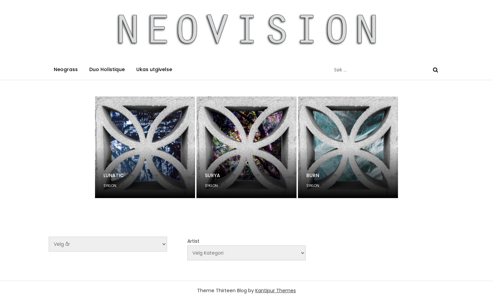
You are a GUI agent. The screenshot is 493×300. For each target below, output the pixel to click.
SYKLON (109, 186)
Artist (193, 241)
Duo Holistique (107, 69)
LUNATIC (113, 175)
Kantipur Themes (275, 290)
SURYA (212, 175)
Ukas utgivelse (154, 69)
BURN (312, 175)
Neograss (66, 69)
